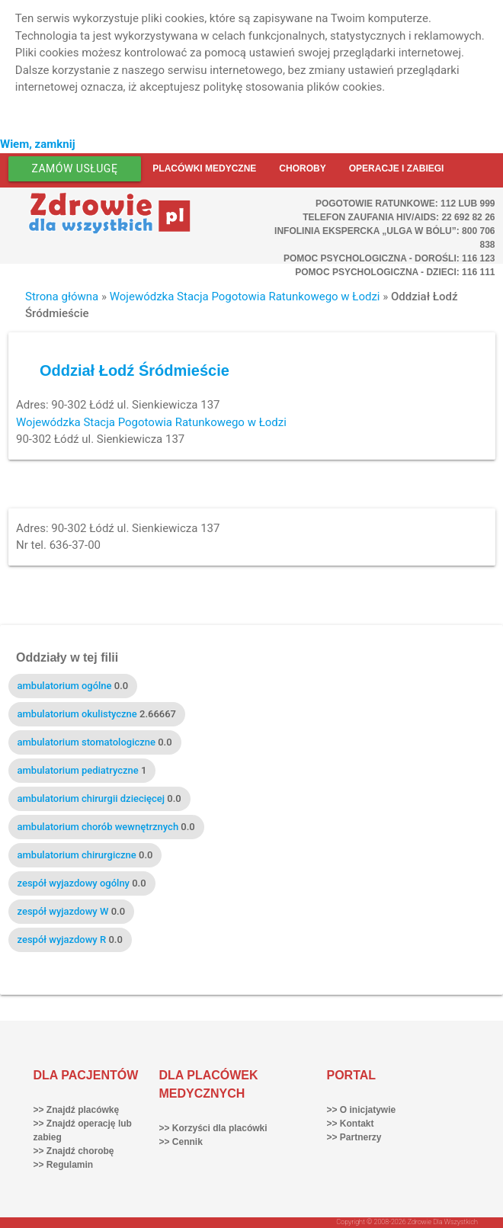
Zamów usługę (75, 168)
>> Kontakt (350, 1123)
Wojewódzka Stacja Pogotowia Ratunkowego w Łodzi (245, 296)
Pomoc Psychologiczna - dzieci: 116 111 (395, 272)
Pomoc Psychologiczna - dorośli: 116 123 (389, 258)
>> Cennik (181, 1142)
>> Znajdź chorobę (74, 1151)
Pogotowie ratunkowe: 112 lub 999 (405, 203)
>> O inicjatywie (361, 1110)
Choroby (302, 168)
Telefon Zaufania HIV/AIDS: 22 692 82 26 (399, 217)
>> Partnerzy (354, 1137)
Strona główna (61, 296)
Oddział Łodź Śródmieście (134, 370)
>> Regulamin (64, 1164)
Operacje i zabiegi (396, 168)
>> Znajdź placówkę (77, 1110)
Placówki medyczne (204, 168)
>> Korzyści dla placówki (213, 1128)
